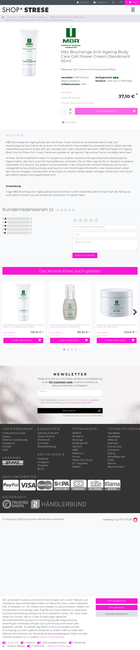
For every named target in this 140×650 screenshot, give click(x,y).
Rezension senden (85, 255)
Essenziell (13, 642)
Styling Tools (114, 446)
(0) (21, 135)
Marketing (79, 642)
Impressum (8, 443)
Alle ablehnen (116, 607)
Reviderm (77, 436)
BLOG (40, 468)
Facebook (42, 458)
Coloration (113, 449)
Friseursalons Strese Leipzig (13, 435)
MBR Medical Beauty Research (33, 17)
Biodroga (77, 439)
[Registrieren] (101, 2)
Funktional (38, 646)
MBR (75, 449)
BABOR (76, 433)
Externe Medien (16, 646)
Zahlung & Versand (48, 433)
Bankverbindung (46, 446)
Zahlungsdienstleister (54, 642)
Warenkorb (43, 439)
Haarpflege (113, 433)
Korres (76, 456)
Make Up (112, 439)
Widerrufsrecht (46, 436)
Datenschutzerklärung (15, 439)
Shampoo (112, 443)
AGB (5, 449)
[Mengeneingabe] (65, 111)
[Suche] (113, 2)
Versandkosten (87, 103)
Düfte (110, 460)
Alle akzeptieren (117, 600)
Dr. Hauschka (79, 463)
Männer (111, 463)
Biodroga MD (80, 443)
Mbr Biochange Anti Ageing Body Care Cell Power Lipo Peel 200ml (116, 326)
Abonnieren (81, 410)
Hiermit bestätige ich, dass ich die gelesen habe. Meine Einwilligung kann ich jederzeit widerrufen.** (69, 401)
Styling (111, 453)
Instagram (43, 462)
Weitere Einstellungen (59, 646)
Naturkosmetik (115, 466)
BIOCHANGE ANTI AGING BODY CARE (67, 17)
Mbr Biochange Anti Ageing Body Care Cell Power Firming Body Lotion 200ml (23, 326)
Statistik (30, 642)
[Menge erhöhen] (70, 109)
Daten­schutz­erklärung (51, 637)
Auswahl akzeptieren (116, 613)
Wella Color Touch (82, 460)
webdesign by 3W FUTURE (120, 519)
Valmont (77, 446)
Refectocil (78, 453)
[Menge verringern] (70, 113)
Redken (76, 466)
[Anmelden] (83, 2)
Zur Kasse (42, 443)
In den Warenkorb (115, 111)
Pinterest (42, 465)
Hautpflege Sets (116, 456)
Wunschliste (69, 122)
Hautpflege (113, 436)
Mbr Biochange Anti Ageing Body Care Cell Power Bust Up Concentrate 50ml (69, 326)
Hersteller (11, 17)
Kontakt (6, 446)
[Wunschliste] (120, 2)
